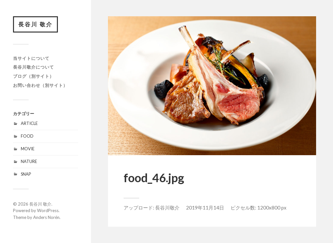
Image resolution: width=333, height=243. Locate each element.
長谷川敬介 (167, 207)
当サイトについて (31, 58)
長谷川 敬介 (35, 24)
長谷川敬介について (33, 67)
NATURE (29, 161)
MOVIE (27, 148)
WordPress (48, 210)
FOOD (27, 136)
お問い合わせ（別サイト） (40, 85)
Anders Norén (46, 217)
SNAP (26, 174)
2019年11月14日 (205, 207)
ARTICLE (29, 123)
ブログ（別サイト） (33, 76)
